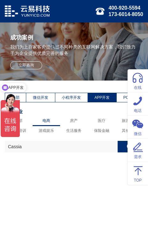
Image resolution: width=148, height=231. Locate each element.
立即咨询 (26, 65)
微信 (138, 126)
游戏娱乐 (46, 130)
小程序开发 (71, 97)
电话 (138, 103)
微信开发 (40, 97)
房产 (74, 120)
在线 (138, 80)
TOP (138, 173)
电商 (46, 120)
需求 (138, 149)
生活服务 (74, 130)
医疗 (101, 120)
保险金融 (101, 130)
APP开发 (102, 97)
